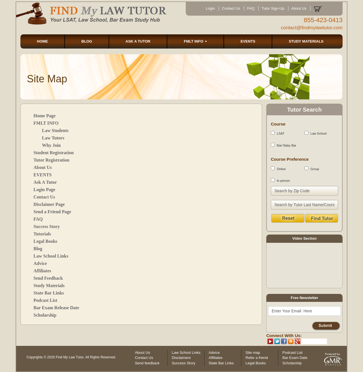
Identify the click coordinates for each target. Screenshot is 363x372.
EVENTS (247, 41)
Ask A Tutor (45, 182)
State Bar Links (48, 293)
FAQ (250, 8)
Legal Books (45, 241)
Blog (37, 248)
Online (278, 168)
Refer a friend (257, 358)
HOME (42, 41)
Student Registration (53, 152)
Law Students (55, 130)
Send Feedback (48, 278)
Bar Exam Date (294, 358)
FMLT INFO (195, 41)
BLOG (86, 41)
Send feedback (147, 363)
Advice (40, 263)
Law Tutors (53, 137)
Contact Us (231, 8)
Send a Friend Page (52, 211)
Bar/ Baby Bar (283, 145)
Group (312, 168)
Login (210, 8)
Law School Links (50, 256)
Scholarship (44, 315)
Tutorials (42, 233)
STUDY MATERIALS (306, 41)
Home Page (44, 115)
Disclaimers (181, 358)
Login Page (44, 189)
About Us (298, 8)
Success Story (46, 226)
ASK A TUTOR (138, 41)
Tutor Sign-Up (272, 8)
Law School (316, 133)
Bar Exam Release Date (56, 307)
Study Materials (49, 285)
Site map (253, 352)
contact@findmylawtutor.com (312, 27)
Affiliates (42, 270)
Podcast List (45, 300)
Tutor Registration (51, 160)
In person (280, 180)
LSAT (277, 133)
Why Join (51, 145)
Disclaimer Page (49, 204)
